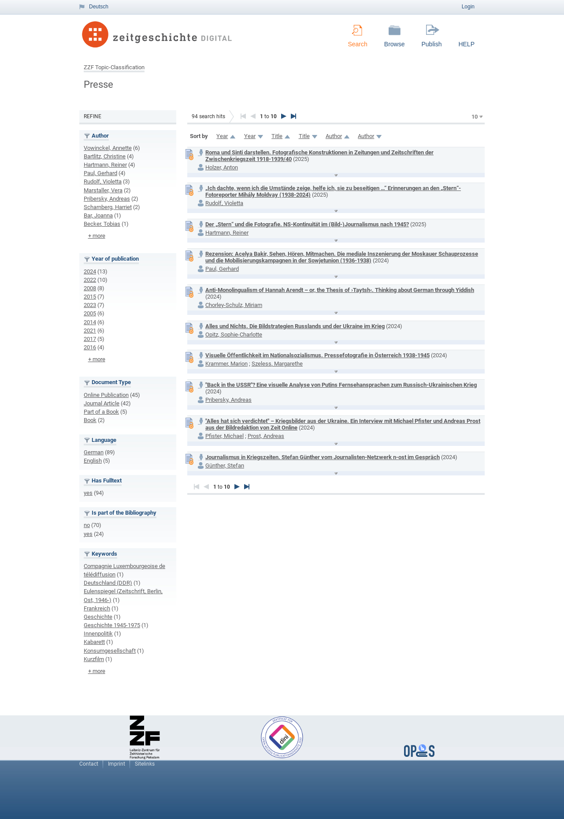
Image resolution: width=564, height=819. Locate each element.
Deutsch (98, 7)
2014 (90, 322)
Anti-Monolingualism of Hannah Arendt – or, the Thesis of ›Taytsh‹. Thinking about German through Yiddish (339, 290)
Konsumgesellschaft (110, 650)
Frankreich (97, 608)
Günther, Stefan (224, 465)
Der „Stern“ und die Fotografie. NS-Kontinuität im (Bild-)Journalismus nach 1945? (307, 224)
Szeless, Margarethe (277, 363)
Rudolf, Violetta (103, 181)
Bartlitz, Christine (105, 156)
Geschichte (98, 616)
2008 (90, 288)
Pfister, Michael (224, 436)
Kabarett (94, 642)
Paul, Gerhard (100, 173)
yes (88, 493)
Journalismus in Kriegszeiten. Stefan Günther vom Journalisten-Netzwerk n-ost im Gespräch (322, 457)
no (87, 525)
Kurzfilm (94, 659)
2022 (90, 280)
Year (222, 136)
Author (334, 136)
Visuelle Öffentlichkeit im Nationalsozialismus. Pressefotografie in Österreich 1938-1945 (317, 355)
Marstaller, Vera (103, 190)
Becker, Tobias (102, 224)
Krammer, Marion (226, 363)
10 (474, 116)
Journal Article (101, 403)
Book (90, 420)
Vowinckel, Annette (108, 148)
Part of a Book (101, 411)
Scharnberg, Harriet (108, 207)
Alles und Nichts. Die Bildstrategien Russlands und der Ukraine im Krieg (295, 326)
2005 (90, 313)
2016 (90, 347)
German (94, 452)
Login (468, 7)
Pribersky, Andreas (107, 198)
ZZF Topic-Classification (114, 67)
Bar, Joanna (98, 215)
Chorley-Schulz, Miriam (233, 305)
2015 (90, 296)
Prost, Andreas (266, 436)
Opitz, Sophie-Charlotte (233, 334)
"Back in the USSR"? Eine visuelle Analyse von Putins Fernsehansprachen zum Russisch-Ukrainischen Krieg (341, 384)
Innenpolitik (98, 633)
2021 (90, 330)
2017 (90, 339)
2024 (90, 271)
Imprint (116, 764)
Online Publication (106, 395)
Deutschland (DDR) (108, 583)
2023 (90, 305)
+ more (96, 235)
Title (276, 136)
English (93, 460)
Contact (88, 764)
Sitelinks (145, 764)
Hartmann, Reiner (105, 164)
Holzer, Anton (221, 167)
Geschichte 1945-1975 (112, 625)
